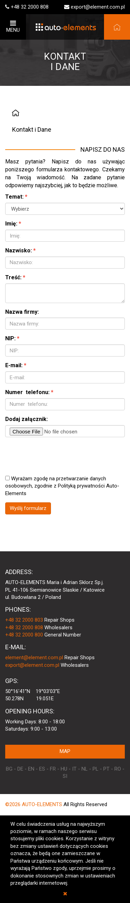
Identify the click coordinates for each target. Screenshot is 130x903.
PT (106, 769)
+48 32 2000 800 (24, 635)
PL (95, 769)
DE (20, 769)
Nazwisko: (18, 250)
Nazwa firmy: (22, 312)
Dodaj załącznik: (26, 419)
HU (64, 769)
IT (74, 769)
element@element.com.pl (34, 657)
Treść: (13, 277)
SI (65, 776)
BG (9, 769)
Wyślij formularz (28, 508)
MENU (13, 26)
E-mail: (14, 365)
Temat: (14, 196)
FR (53, 769)
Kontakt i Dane (31, 129)
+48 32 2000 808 (30, 7)
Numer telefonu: (27, 392)
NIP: (10, 338)
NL (84, 769)
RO (117, 769)
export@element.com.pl (98, 7)
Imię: (11, 223)
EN (31, 769)
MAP (65, 751)
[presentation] (58, 455)
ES (42, 769)
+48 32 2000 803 (24, 620)
